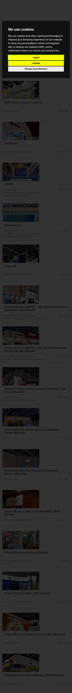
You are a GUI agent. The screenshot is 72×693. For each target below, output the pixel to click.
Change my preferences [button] (36, 69)
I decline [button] (36, 63)
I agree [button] (36, 57)
